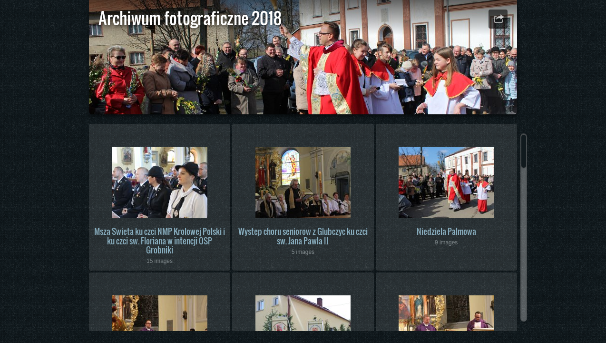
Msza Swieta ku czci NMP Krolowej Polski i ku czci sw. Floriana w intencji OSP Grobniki (159, 240)
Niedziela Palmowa (446, 231)
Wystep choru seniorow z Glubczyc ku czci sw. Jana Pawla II (303, 235)
